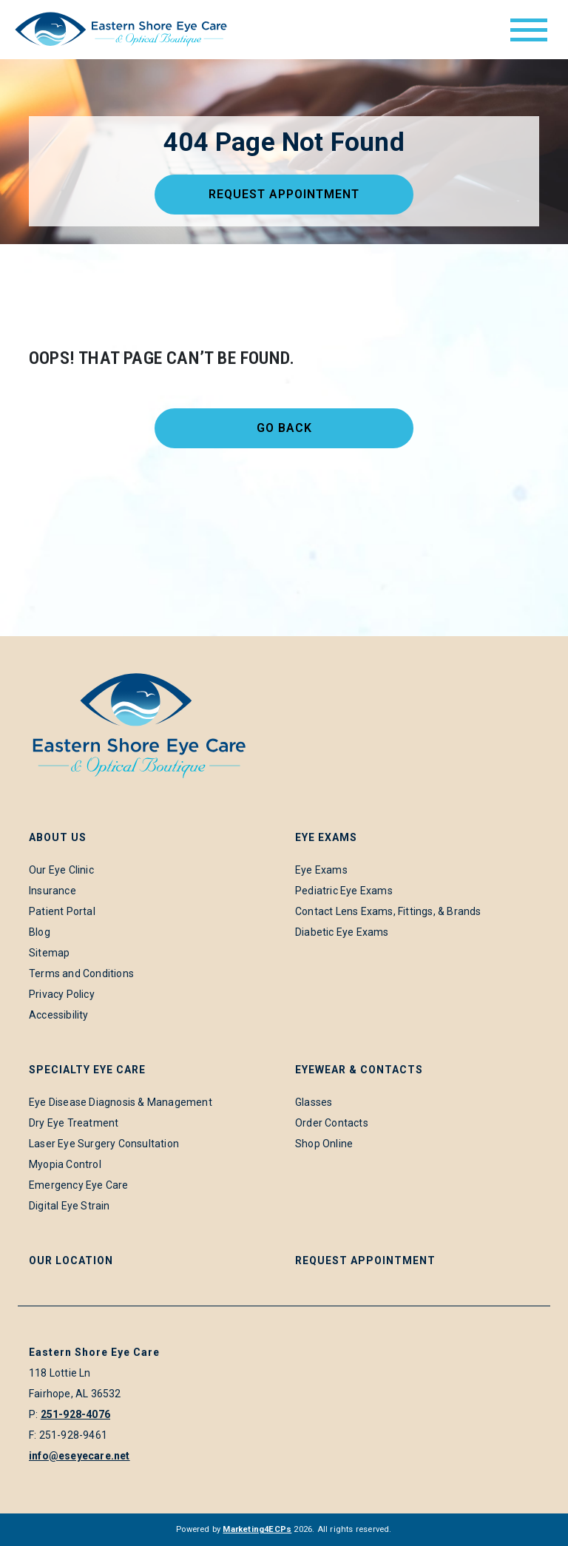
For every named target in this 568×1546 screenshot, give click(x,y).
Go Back (284, 428)
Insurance (52, 891)
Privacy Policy (62, 994)
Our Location (71, 1260)
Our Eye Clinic (61, 870)
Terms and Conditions (81, 973)
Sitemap (49, 953)
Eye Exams (321, 870)
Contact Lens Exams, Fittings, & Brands (388, 911)
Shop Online (324, 1144)
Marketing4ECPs (257, 1529)
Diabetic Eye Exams (342, 932)
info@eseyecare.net (79, 1456)
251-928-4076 (75, 1414)
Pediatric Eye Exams (344, 891)
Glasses (313, 1102)
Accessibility (59, 1015)
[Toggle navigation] (528, 30)
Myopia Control (65, 1164)
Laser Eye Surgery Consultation (104, 1144)
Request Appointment (284, 194)
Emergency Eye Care (79, 1185)
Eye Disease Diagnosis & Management (120, 1102)
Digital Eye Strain (69, 1206)
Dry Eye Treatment (73, 1123)
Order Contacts (331, 1123)
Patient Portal (62, 911)
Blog (39, 932)
